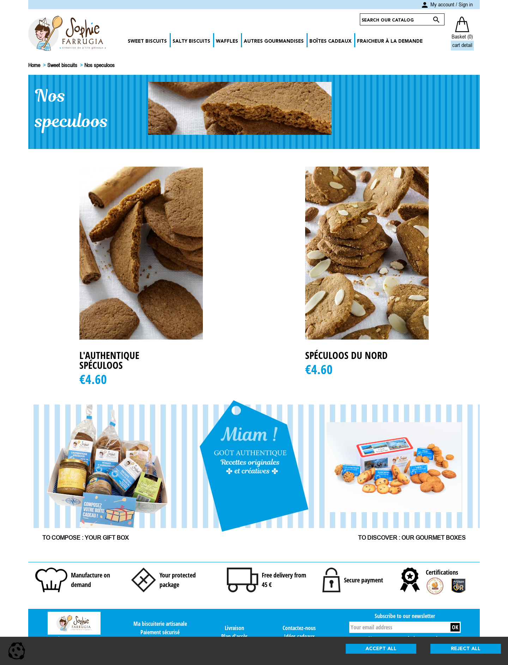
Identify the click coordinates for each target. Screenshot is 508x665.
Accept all (381, 648)
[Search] (395, 19)
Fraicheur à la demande (390, 41)
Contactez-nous (299, 628)
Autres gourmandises (274, 41)
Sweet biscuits (147, 41)
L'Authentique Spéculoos (109, 360)
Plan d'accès (234, 636)
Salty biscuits (191, 41)
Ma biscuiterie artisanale (160, 624)
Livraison (234, 628)
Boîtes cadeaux (330, 41)
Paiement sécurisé (160, 632)
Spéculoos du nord (346, 355)
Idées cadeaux (299, 636)
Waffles (227, 41)
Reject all (465, 648)
